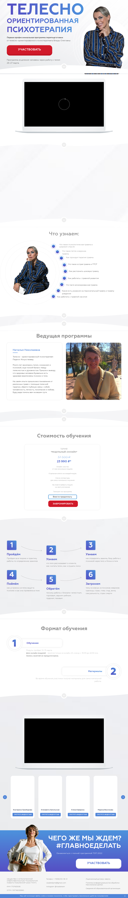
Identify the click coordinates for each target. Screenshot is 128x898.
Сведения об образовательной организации (103, 888)
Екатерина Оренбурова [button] (22, 810)
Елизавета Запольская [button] (50, 810)
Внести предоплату (62, 497)
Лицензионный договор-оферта (98, 879)
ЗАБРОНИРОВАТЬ (63, 504)
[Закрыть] (125, 896)
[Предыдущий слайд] (5, 797)
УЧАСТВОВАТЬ (29, 49)
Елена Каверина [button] (77, 810)
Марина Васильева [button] (105, 810)
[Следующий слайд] (123, 797)
